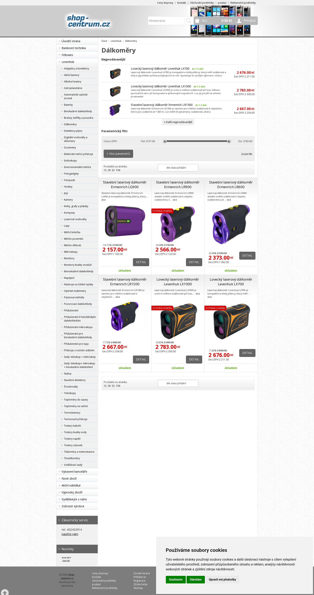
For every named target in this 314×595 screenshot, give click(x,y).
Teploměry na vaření (76, 406)
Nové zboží (69, 478)
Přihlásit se (140, 577)
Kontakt (181, 2)
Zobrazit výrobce (73, 506)
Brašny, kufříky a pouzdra (78, 118)
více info (66, 560)
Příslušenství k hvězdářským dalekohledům (80, 318)
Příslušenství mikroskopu (78, 327)
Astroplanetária (73, 88)
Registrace (140, 580)
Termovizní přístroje (75, 419)
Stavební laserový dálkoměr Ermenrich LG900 (125, 184)
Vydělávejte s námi (74, 499)
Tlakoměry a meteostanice (79, 451)
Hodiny (68, 186)
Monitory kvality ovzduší (78, 265)
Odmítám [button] (196, 579)
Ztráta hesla (140, 584)
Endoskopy (70, 160)
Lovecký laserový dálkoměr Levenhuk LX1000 (161, 86)
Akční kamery (71, 75)
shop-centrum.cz (68, 576)
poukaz (222, 2)
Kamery (68, 199)
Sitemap (138, 588)
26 (109, 170)
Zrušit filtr (246, 154)
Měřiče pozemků (73, 238)
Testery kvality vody (75, 432)
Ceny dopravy (165, 2)
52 (113, 170)
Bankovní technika (74, 48)
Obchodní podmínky (202, 2)
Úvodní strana (71, 41)
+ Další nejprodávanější (178, 122)
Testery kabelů (72, 425)
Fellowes (67, 55)
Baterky (68, 104)
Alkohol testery (72, 81)
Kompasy (69, 212)
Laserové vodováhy (75, 219)
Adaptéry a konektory (76, 68)
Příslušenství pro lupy (76, 344)
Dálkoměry (70, 124)
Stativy (67, 373)
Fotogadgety (71, 173)
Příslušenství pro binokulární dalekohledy (78, 335)
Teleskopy (70, 393)
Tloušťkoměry (72, 458)
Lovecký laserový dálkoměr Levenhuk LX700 (160, 68)
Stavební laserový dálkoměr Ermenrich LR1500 (161, 105)
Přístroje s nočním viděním (79, 350)
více (103, 199)
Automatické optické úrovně (76, 96)
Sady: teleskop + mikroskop (80, 357)
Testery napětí (72, 438)
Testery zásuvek (73, 445)
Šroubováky (71, 386)
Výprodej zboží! (72, 492)
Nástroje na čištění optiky (78, 284)
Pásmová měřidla (74, 297)
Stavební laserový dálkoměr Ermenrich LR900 (178, 184)
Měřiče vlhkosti (72, 245)
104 (118, 170)
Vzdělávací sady (73, 465)
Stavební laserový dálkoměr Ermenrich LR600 (231, 184)
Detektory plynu (73, 131)
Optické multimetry (75, 291)
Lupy (67, 225)
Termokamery (72, 412)
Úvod (104, 40)
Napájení (69, 278)
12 (105, 170)
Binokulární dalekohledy (78, 111)
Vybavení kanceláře (74, 471)
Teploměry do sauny (76, 399)
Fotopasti (69, 180)
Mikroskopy (70, 252)
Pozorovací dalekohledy (78, 304)
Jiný (66, 193)
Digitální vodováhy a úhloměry (75, 139)
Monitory (69, 258)
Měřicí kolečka (72, 232)
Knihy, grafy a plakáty (76, 206)
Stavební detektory (75, 380)
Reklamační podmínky (243, 2)
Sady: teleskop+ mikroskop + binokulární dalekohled (79, 365)
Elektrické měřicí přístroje (78, 154)
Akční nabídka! (71, 485)
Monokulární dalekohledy (78, 271)
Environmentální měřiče (77, 167)
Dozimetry (70, 147)
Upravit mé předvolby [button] (222, 579)
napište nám (70, 534)
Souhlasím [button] (176, 579)
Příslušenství (71, 310)
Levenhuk (68, 62)
